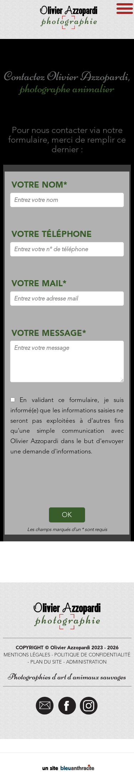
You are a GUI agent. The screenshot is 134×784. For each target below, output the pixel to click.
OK (67, 515)
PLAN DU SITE (46, 662)
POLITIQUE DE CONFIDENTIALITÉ (92, 655)
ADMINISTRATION (86, 662)
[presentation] (67, 480)
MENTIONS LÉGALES (27, 655)
